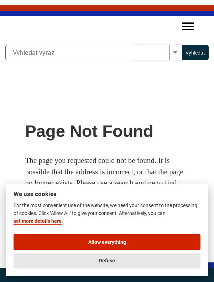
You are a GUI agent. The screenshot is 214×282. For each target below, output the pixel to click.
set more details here (38, 221)
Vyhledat (195, 53)
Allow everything (107, 242)
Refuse (107, 260)
